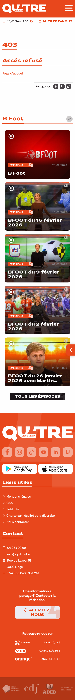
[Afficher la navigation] (69, 8)
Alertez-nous (37, 612)
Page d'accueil (13, 73)
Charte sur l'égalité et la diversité (30, 515)
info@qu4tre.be (18, 554)
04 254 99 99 (16, 548)
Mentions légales (19, 496)
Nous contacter (17, 522)
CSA (9, 503)
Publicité (12, 509)
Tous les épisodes (37, 396)
